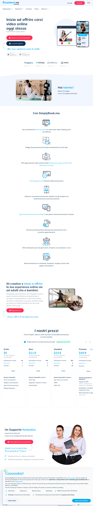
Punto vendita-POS (8, 426)
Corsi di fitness (45, 436)
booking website (24, 131)
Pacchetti (5, 428)
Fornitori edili (62, 419)
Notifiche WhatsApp (9, 445)
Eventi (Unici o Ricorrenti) (62, 445)
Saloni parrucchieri (30, 393)
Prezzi (37, 9)
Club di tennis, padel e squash (48, 447)
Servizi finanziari (63, 405)
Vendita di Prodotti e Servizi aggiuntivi (11, 395)
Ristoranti (61, 442)
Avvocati (60, 414)
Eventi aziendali (63, 451)
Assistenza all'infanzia (48, 409)
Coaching (27, 435)
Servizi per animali (30, 440)
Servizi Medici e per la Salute (81, 388)
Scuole (43, 395)
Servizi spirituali (29, 442)
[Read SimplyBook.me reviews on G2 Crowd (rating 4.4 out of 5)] (64, 65)
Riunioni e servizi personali (30, 429)
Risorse (44, 9)
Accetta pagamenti (8, 409)
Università (44, 390)
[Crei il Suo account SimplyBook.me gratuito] (19, 38)
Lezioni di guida (80, 428)
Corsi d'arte (61, 433)
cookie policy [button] (18, 481)
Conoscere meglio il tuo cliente (12, 399)
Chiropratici (78, 401)
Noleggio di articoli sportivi (47, 443)
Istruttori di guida (80, 433)
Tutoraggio (44, 402)
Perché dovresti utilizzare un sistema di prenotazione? (11, 422)
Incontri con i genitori (47, 400)
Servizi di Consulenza (30, 433)
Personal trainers (46, 431)
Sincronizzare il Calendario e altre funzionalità (11, 405)
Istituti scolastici (46, 393)
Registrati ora (16, 222)
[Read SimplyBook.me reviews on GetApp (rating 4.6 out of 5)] (40, 65)
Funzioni (29, 9)
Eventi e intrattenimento (63, 429)
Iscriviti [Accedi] (79, 3)
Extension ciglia (29, 390)
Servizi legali (62, 412)
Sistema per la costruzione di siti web (11, 414)
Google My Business (9, 433)
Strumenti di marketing (10, 417)
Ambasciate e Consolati (65, 398)
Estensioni (7, 274)
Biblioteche (44, 397)
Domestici (27, 447)
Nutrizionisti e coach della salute (81, 419)
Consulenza (27, 438)
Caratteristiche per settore (11, 390)
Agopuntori (78, 403)
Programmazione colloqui (63, 408)
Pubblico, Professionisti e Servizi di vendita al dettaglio (65, 390)
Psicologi (77, 408)
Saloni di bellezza (29, 397)
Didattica (44, 387)
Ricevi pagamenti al (12, 151)
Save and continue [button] (81, 501)
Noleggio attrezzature (64, 440)
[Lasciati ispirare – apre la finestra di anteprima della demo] (16, 44)
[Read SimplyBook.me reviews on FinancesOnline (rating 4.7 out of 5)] (52, 65)
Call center (61, 403)
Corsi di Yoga (45, 438)
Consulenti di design (30, 445)
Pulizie (26, 450)
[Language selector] (88, 3)
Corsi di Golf (45, 441)
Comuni (60, 401)
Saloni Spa (27, 395)
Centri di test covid (81, 410)
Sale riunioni (62, 449)
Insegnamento (45, 404)
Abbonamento (7, 438)
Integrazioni (6, 442)
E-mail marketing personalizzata (8, 448)
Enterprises (7, 9)
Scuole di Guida (80, 431)
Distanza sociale (80, 412)
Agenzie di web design (65, 416)
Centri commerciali (64, 396)
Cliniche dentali (80, 396)
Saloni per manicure (30, 400)
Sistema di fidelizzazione (10, 453)
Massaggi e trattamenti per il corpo (82, 393)
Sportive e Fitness (47, 428)
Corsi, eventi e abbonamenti (11, 393)
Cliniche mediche (80, 398)
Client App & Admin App (10, 451)
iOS (69, 154)
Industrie (19, 9)
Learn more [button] (12, 500)
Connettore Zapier (8, 431)
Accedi (69, 3)
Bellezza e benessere (31, 387)
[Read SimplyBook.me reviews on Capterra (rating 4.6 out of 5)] (28, 65)
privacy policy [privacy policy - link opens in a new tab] (71, 478)
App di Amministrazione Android (75, 151)
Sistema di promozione (10, 411)
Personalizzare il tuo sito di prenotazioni (11, 402)
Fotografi (60, 438)
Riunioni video (7, 440)
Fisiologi (77, 405)
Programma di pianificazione (11, 420)
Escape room (62, 435)
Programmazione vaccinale (80, 415)
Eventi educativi (46, 407)
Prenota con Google (9, 435)
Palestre (43, 433)
